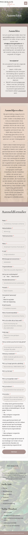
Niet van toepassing (9, 302)
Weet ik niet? (15, 276)
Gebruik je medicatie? (8, 354)
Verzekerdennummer (8, 280)
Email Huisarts (6, 305)
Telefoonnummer (7, 236)
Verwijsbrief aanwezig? (9, 295)
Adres (4, 243)
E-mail (4, 251)
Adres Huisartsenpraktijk (9, 312)
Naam (4, 220)
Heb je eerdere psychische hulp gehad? (14, 342)
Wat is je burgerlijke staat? (10, 379)
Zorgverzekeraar (7, 266)
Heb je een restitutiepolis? (10, 274)
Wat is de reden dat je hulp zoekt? (12, 320)
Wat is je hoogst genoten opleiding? (13, 363)
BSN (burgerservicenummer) (11, 259)
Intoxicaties (5, 394)
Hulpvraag (5, 332)
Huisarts (5, 287)
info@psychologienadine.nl (13, 43)
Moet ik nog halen (9, 299)
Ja (4, 276)
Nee (8, 276)
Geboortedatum (7, 228)
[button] (25, 3)
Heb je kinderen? (7, 386)
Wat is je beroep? (7, 371)
